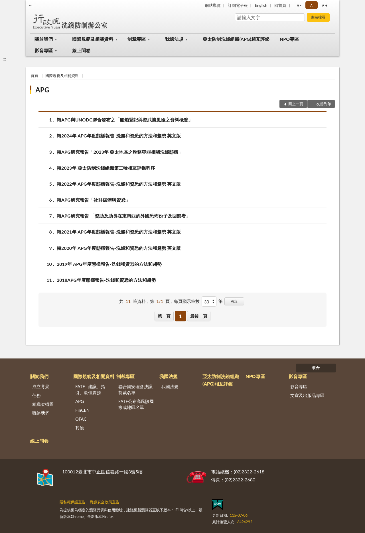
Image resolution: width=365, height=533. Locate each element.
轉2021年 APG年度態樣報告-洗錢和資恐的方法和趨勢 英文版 (119, 231)
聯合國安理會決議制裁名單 (135, 389)
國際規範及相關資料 (92, 39)
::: (30, 4)
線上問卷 (81, 50)
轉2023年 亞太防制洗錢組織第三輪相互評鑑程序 (106, 168)
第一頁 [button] (164, 316)
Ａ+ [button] (324, 5)
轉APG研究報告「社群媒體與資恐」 (93, 199)
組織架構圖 (43, 404)
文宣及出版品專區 (307, 395)
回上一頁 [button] (295, 104)
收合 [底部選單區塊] (316, 367)
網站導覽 (213, 5)
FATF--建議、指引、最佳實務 (90, 389)
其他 (79, 427)
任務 (36, 395)
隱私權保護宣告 (73, 502)
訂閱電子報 (238, 5)
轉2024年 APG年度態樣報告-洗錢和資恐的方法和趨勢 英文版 (119, 135)
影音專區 (44, 50)
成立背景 (40, 386)
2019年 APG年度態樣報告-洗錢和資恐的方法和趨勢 (109, 264)
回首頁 (280, 5)
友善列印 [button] (323, 104)
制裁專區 (136, 39)
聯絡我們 (40, 413)
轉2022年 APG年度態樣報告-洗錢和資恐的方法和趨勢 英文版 (119, 184)
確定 (234, 301)
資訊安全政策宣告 (104, 502)
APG (42, 90)
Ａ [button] (311, 5)
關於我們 (44, 39)
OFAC (81, 418)
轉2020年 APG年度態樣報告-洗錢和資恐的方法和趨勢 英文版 (119, 248)
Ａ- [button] (298, 5)
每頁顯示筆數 (187, 301)
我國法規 (174, 39)
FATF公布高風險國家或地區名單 (136, 404)
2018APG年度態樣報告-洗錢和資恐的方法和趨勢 (106, 280)
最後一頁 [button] (198, 316)
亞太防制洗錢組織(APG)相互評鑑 (236, 39)
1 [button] (180, 316)
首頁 (34, 75)
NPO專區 (289, 39)
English (261, 5)
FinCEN (82, 410)
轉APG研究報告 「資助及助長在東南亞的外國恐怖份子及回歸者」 (123, 215)
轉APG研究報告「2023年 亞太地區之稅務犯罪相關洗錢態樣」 (120, 152)
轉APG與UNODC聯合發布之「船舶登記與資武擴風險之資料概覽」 (125, 119)
